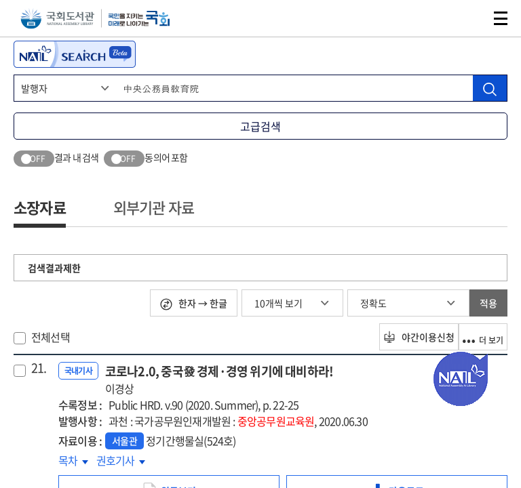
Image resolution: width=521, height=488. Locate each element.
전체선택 (50, 337)
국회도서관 (57, 18)
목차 (73, 460)
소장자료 (40, 207)
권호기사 (120, 460)
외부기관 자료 (153, 207)
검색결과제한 (54, 267)
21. (39, 368)
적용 (488, 303)
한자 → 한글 (193, 303)
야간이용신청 (396, 337)
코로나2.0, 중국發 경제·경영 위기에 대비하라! (219, 379)
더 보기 (474, 337)
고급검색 (260, 126)
